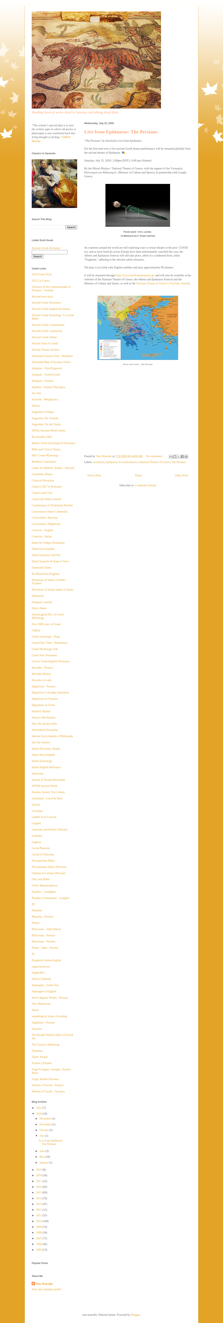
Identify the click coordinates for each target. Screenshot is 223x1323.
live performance (128, 462)
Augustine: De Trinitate (45, 418)
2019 (39, 1169)
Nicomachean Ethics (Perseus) (49, 866)
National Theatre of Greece (154, 462)
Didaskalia (38, 595)
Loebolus (37, 835)
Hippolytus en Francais (45, 698)
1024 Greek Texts (42, 274)
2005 (39, 1249)
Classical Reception (43, 480)
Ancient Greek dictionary (46, 248)
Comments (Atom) (145, 485)
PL (33, 954)
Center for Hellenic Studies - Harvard (53, 467)
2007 (39, 1238)
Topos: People (40, 1056)
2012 (39, 1209)
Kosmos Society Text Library (48, 792)
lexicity (36, 804)
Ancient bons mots (42, 296)
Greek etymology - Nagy (46, 636)
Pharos (35, 922)
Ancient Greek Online (44, 337)
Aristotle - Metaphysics (45, 399)
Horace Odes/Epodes (44, 717)
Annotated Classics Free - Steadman (52, 356)
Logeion (36, 842)
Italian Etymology (42, 761)
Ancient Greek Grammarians (48, 324)
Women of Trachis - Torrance (48, 1091)
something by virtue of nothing (49, 1016)
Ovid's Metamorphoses (45, 885)
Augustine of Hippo (43, 412)
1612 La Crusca (41, 280)
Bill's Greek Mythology (45, 455)
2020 (39, 1113)
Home (138, 475)
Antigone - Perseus (42, 380)
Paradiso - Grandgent (44, 891)
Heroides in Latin (42, 680)
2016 (39, 1186)
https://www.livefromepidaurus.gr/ (135, 275)
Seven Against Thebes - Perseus (50, 997)
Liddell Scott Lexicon (44, 817)
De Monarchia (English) (45, 573)
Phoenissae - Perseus (43, 941)
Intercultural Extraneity (45, 729)
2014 (39, 1198)
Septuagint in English (44, 991)
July (42, 1135)
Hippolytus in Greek (43, 705)
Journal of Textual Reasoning (48, 779)
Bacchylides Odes (42, 436)
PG (33, 904)
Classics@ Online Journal (46, 499)
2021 (39, 1107)
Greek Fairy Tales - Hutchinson (49, 642)
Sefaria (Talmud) (41, 978)
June (42, 1151)
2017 (39, 1181)
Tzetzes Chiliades (42, 1063)
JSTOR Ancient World (44, 785)
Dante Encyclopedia (43, 548)
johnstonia (37, 773)
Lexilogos (37, 810)
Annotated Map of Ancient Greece (51, 362)
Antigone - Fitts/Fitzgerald (47, 368)
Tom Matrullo (44, 1283)
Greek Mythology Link (45, 649)
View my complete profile (46, 1289)
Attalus (36, 405)
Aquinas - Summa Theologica (48, 387)
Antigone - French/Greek (46, 374)
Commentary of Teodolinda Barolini (52, 505)
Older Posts (181, 475)
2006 (39, 1244)
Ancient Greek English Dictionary (51, 308)
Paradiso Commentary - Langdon (50, 898)
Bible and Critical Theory (46, 449)
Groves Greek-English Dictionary (51, 661)
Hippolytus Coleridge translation (50, 692)
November (45, 1124)
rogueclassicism (41, 966)
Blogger (135, 1314)
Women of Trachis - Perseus (48, 1085)
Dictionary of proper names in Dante (52, 589)
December (45, 1118)
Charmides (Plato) (42, 474)
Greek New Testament (44, 655)
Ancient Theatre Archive (46, 349)
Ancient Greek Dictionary (46, 302)
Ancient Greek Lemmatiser (47, 330)
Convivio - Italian (42, 536)
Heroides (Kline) (41, 673)
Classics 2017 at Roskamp (46, 486)
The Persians (178, 462)
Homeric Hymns (41, 711)
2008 (39, 1232)
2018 (39, 1175)
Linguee (36, 823)
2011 (39, 1215)
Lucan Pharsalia (41, 848)
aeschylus (98, 462)
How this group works (44, 723)
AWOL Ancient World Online (48, 430)
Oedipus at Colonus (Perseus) (48, 873)
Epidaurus (111, 462)
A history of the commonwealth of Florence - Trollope (51, 288)
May (42, 1156)
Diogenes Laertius (42, 602)
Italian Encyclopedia (43, 754)
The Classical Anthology (46, 1044)
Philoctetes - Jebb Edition (46, 929)
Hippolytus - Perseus (43, 686)
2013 (39, 1204)
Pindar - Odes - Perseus (45, 947)
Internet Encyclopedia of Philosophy (52, 736)
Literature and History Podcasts (49, 829)
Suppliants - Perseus (43, 1022)
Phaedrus (37, 910)
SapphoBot (38, 972)
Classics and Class (42, 492)
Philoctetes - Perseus (43, 935)
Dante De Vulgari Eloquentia (48, 542)
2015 (39, 1192)
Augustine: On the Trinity (46, 424)
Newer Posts (94, 475)
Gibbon (36, 630)
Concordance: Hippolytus (46, 523)
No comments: (154, 456)
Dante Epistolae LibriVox (46, 555)
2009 (39, 1226)
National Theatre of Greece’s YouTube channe (162, 283)
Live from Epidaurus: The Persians (120, 131)
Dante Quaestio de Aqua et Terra (50, 561)
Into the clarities (41, 742)
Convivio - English (42, 530)
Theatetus (37, 1050)
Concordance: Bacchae (45, 517)
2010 (39, 1221)
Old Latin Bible (40, 879)
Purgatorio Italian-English (46, 960)
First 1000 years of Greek (46, 624)
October (44, 1130)
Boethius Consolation (44, 461)
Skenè (35, 1010)
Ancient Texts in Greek (45, 343)
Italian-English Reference (46, 767)
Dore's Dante (39, 608)
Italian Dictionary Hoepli (46, 748)
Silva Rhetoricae (41, 1003)
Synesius (37, 1028)
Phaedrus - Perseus (42, 916)
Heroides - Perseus (42, 667)
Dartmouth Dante (42, 567)
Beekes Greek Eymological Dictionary (54, 443)
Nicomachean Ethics (43, 860)
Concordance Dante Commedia (49, 511)
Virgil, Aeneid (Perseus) (45, 1079)
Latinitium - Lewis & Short (47, 798)
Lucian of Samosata (43, 854)
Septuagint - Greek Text (45, 985)
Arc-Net (36, 393)
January (44, 1162)
